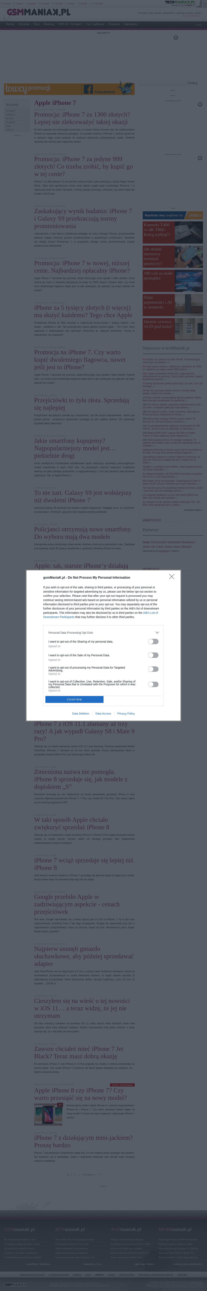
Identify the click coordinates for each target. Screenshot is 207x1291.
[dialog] (103, 645)
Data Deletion (80, 713)
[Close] (173, 578)
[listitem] (103, 632)
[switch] (153, 641)
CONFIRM (74, 699)
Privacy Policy (126, 713)
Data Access (103, 713)
